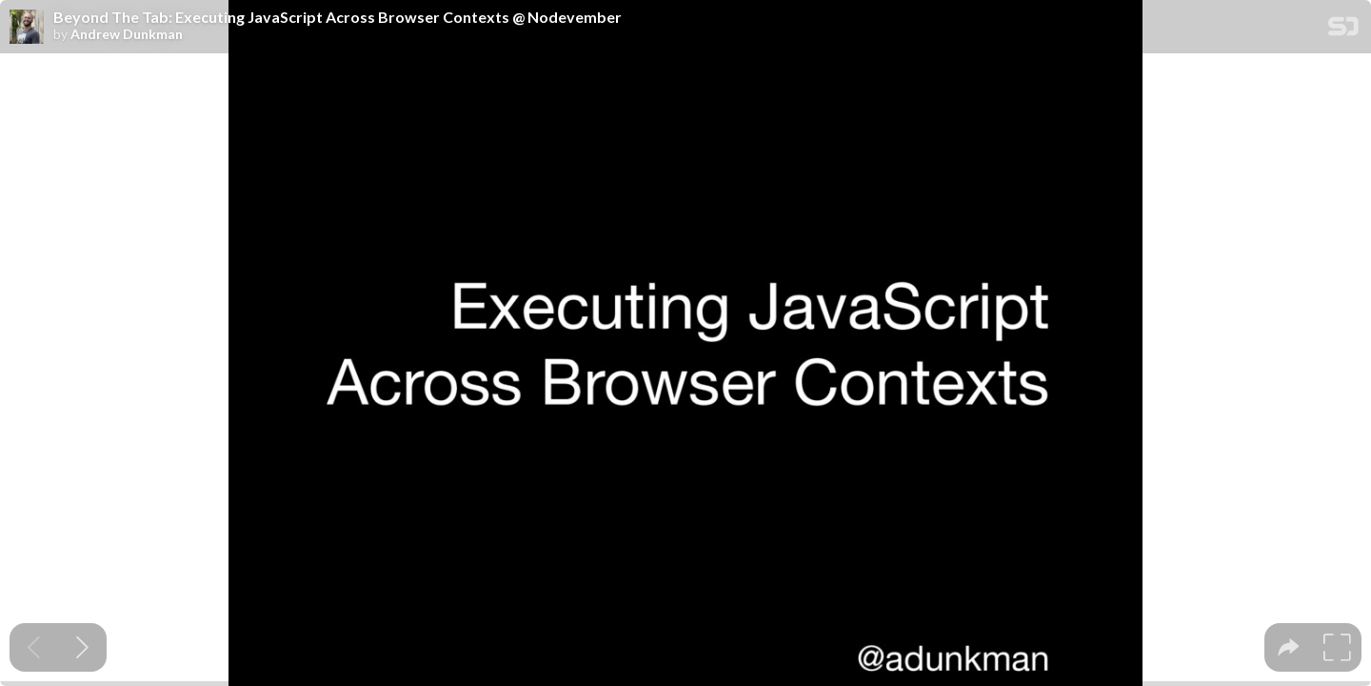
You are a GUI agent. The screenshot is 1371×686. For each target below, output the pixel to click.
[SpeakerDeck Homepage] (1343, 30)
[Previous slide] (33, 647)
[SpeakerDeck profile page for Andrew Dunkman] (27, 28)
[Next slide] (82, 647)
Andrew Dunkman (126, 34)
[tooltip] (1288, 647)
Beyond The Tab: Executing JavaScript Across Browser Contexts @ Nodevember (337, 17)
